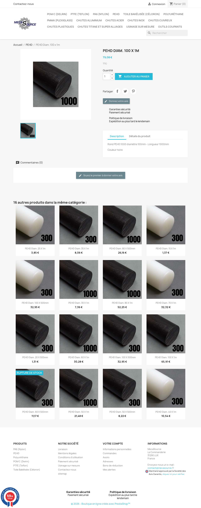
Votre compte (113, 443)
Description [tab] (117, 136)
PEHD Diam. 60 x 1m (78, 357)
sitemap (62, 473)
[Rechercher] (167, 33)
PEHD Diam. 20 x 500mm (35, 357)
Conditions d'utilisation (70, 457)
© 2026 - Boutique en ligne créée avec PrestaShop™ (100, 503)
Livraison (63, 449)
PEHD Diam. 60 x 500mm (35, 411)
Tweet (125, 91)
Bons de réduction (113, 465)
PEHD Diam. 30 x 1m (78, 302)
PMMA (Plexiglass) (60, 20)
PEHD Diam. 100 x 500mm (35, 302)
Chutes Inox (136, 20)
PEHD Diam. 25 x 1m (35, 248)
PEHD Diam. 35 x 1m (78, 248)
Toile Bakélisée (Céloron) (141, 14)
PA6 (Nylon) (101, 14)
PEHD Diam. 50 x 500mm (122, 411)
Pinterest (133, 91)
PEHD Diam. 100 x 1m (166, 357)
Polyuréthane (173, 14)
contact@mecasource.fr (161, 467)
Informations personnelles (117, 449)
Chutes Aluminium (89, 20)
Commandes (110, 453)
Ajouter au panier (133, 76)
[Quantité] (106, 76)
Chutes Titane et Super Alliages (100, 26)
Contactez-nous (23, 4)
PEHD (116, 14)
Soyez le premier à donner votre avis (100, 175)
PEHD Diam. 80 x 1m (122, 302)
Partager (117, 91)
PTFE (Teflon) (80, 14)
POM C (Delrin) (57, 14)
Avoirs (106, 457)
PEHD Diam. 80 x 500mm (122, 248)
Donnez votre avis (116, 101)
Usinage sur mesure (140, 26)
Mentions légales (67, 453)
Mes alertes (109, 469)
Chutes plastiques (60, 26)
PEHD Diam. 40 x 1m (165, 411)
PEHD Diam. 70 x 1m (166, 302)
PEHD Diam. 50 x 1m (78, 411)
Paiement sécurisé (68, 461)
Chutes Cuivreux (160, 20)
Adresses (108, 461)
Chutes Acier (114, 20)
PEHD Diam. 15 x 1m (166, 248)
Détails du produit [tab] (139, 136)
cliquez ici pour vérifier (173, 474)
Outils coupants (170, 26)
